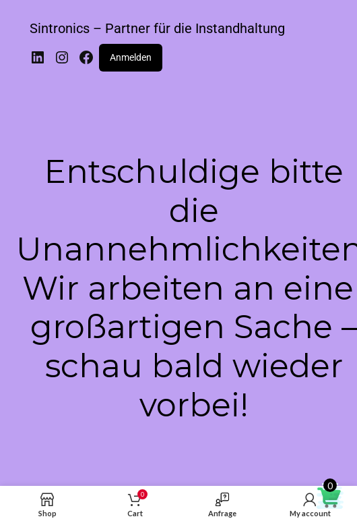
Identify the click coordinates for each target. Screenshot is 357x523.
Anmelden (131, 57)
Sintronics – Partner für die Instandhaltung (157, 28)
